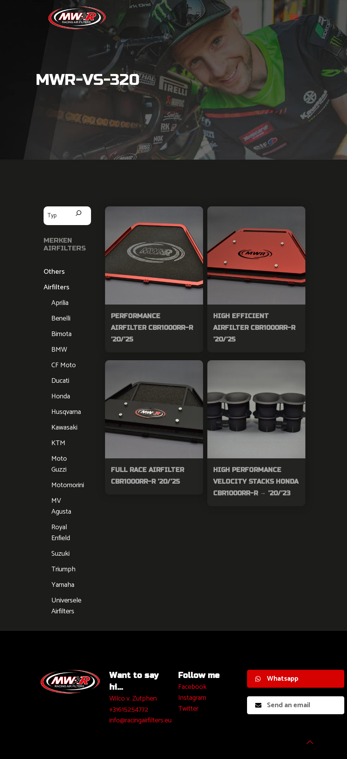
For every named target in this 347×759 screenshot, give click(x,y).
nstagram (193, 698)
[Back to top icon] (309, 743)
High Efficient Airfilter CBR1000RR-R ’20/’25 (254, 327)
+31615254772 (128, 709)
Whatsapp (276, 679)
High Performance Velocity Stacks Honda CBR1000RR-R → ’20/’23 (255, 481)
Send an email (282, 705)
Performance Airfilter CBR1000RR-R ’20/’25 (152, 327)
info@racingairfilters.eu (140, 720)
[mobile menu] (294, 17)
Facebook (192, 687)
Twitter (188, 709)
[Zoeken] (78, 214)
